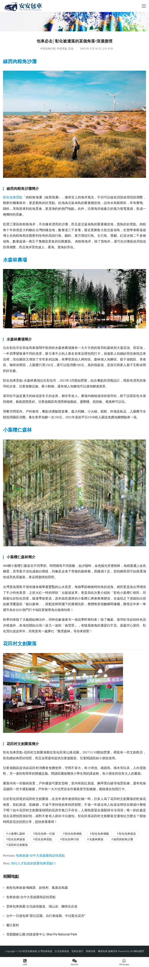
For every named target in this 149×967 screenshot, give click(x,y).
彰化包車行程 (70, 839)
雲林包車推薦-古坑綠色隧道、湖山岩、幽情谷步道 (41, 906)
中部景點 (62, 48)
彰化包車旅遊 (16, 839)
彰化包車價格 (73, 833)
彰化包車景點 (13, 197)
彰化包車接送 (127, 833)
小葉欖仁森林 (17, 430)
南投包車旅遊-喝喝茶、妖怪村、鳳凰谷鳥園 (37, 888)
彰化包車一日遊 (45, 833)
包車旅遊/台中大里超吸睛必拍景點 (40, 855)
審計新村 (12, 925)
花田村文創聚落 (20, 643)
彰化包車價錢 (100, 833)
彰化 (71, 48)
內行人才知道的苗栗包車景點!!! (33, 863)
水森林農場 (15, 260)
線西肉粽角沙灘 (20, 61)
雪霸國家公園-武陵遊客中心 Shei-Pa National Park (41, 934)
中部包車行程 (48, 48)
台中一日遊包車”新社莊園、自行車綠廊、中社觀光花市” (45, 916)
